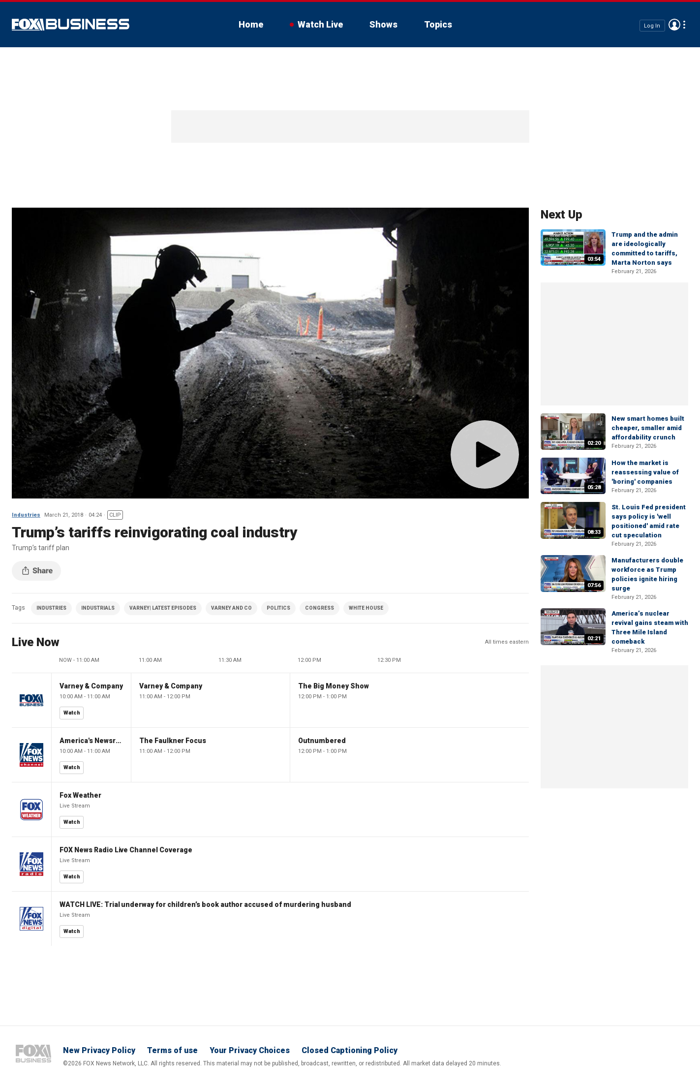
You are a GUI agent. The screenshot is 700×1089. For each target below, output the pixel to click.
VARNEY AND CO (231, 608)
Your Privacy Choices (250, 1050)
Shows (383, 24)
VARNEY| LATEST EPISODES (162, 608)
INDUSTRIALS (98, 608)
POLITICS (278, 608)
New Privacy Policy (99, 1050)
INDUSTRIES (51, 608)
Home (251, 24)
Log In (652, 25)
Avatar (674, 25)
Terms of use (172, 1050)
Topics (438, 24)
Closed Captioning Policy (349, 1050)
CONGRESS (319, 608)
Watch (71, 713)
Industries (26, 515)
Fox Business (70, 25)
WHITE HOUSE (366, 608)
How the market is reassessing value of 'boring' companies (645, 472)
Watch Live (320, 24)
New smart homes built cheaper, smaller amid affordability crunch (647, 428)
